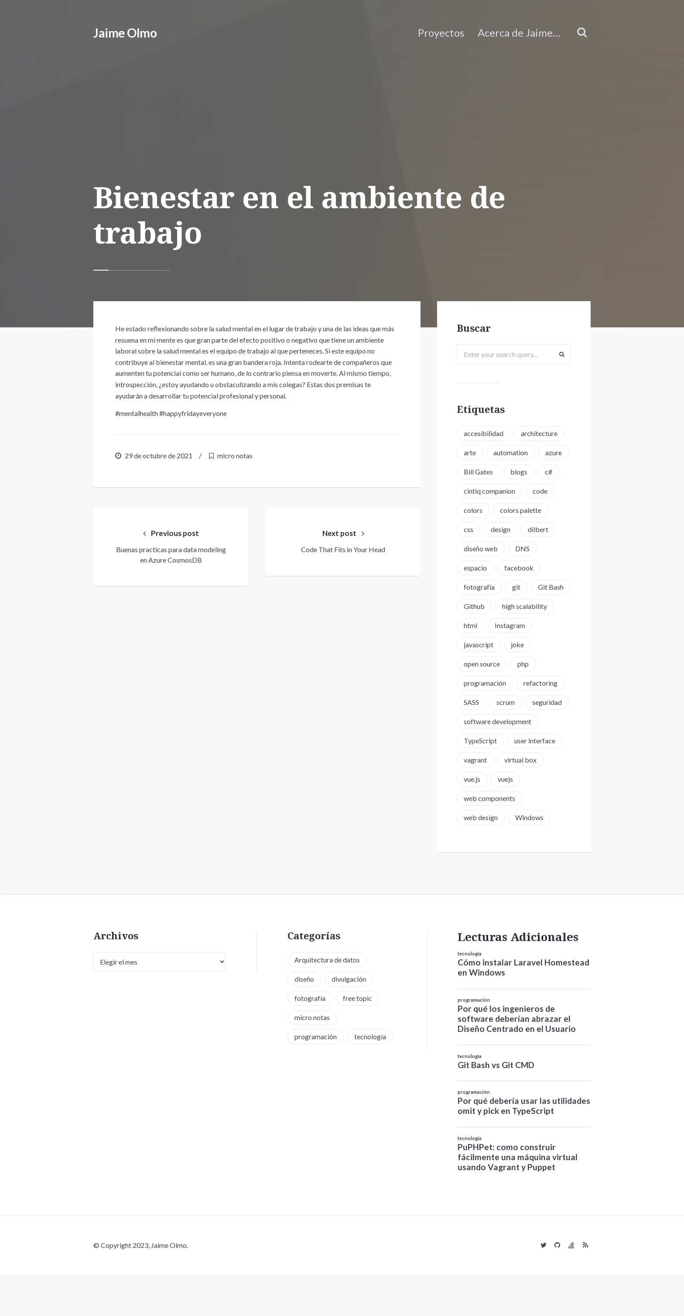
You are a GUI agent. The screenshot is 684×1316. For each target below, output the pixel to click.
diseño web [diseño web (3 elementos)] (484, 568)
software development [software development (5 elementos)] (500, 760)
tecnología (470, 995)
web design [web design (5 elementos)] (484, 856)
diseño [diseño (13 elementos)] (304, 1020)
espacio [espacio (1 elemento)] (478, 588)
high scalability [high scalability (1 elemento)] (489, 645)
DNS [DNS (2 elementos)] (525, 568)
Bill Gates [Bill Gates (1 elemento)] (515, 472)
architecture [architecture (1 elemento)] (542, 434)
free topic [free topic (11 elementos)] (357, 1039)
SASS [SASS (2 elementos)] (526, 722)
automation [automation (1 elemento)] (513, 453)
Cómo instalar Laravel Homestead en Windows (523, 1009)
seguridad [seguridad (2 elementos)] (517, 741)
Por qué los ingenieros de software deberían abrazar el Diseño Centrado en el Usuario (517, 1060)
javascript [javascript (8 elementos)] (529, 664)
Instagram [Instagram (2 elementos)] (482, 664)
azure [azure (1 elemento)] (475, 472)
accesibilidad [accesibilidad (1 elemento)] (486, 434)
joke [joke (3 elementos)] (473, 684)
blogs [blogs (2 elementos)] (475, 492)
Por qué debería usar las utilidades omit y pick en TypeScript (524, 1147)
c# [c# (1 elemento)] (505, 492)
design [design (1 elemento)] (503, 549)
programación (474, 1041)
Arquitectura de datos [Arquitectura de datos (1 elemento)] (327, 1000)
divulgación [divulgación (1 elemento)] (349, 1020)
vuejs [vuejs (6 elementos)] (508, 818)
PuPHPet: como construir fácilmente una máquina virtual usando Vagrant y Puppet (518, 1198)
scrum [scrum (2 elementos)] (476, 741)
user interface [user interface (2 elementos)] (537, 780)
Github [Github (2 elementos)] (520, 626)
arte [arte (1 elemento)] (473, 453)
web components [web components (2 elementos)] (492, 837)
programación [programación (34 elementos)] (315, 1077)
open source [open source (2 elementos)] (515, 684)
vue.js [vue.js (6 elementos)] (475, 818)
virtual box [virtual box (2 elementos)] (523, 799)
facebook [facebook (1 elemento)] (522, 588)
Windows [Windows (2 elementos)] (532, 856)
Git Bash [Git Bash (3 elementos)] (479, 626)
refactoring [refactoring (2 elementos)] (484, 722)
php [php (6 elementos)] (472, 703)
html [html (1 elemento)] (536, 645)
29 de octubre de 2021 (158, 455)
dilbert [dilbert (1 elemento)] (541, 549)
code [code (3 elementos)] (543, 511)
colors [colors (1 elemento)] (476, 530)
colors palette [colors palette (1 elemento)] (523, 530)
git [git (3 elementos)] (519, 607)
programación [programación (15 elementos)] (517, 703)
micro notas (235, 455)
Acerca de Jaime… (519, 32)
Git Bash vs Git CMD (496, 1106)
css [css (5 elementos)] (471, 549)
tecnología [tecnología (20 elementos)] (370, 1077)
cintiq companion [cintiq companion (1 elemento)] (492, 511)
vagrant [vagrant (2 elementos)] (478, 799)
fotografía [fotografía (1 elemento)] (482, 607)
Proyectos (441, 32)
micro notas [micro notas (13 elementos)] (312, 1058)
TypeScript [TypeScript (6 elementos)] (483, 780)
